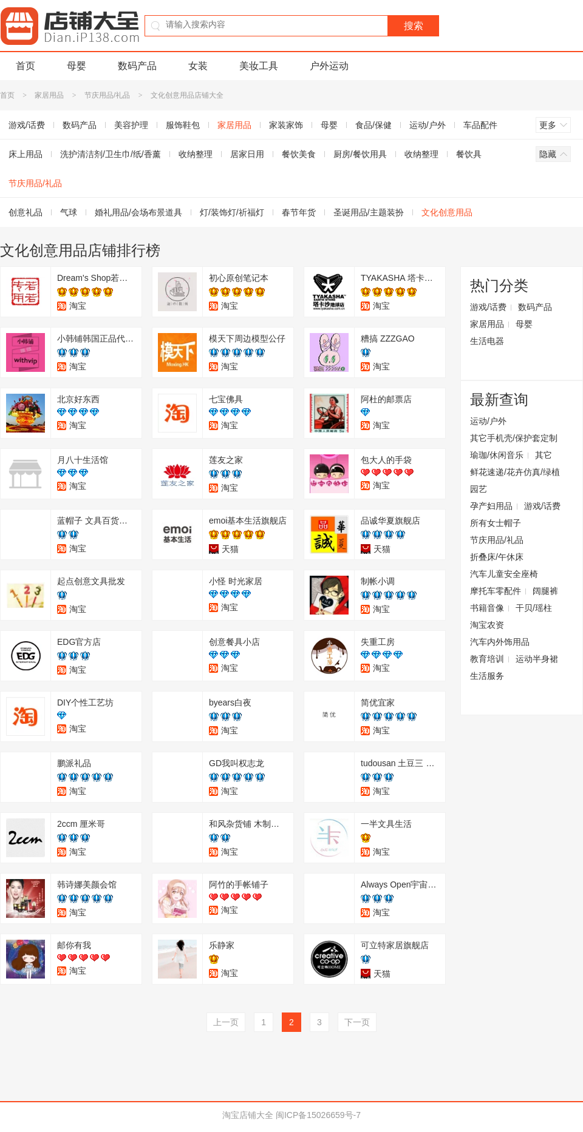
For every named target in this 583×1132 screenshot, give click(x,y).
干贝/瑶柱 (534, 608)
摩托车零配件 (495, 591)
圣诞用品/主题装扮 (368, 212)
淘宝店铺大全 (247, 1115)
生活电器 (487, 341)
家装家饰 (286, 125)
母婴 (76, 66)
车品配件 (480, 125)
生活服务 (487, 676)
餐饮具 (469, 154)
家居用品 (49, 95)
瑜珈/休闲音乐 (496, 455)
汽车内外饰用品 (500, 642)
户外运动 (329, 66)
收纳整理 (196, 154)
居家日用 (247, 154)
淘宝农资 (487, 625)
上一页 (226, 1022)
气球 (68, 212)
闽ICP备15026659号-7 (318, 1115)
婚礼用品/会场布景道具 (138, 212)
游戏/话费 (488, 307)
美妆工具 (258, 66)
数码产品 (137, 66)
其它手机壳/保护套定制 (513, 438)
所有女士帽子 (495, 523)
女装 (198, 66)
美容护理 (131, 125)
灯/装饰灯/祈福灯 (232, 212)
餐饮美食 (299, 154)
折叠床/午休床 (496, 557)
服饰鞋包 (183, 125)
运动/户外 (427, 125)
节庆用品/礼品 (107, 95)
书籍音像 (487, 608)
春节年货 (299, 212)
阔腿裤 (545, 591)
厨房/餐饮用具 (360, 154)
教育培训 (487, 659)
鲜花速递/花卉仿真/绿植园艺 (515, 480)
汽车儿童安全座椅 (504, 574)
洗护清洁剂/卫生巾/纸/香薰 (110, 154)
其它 (543, 455)
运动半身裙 (537, 659)
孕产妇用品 (491, 506)
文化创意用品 (446, 212)
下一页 (357, 1022)
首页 (25, 66)
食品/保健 (373, 125)
